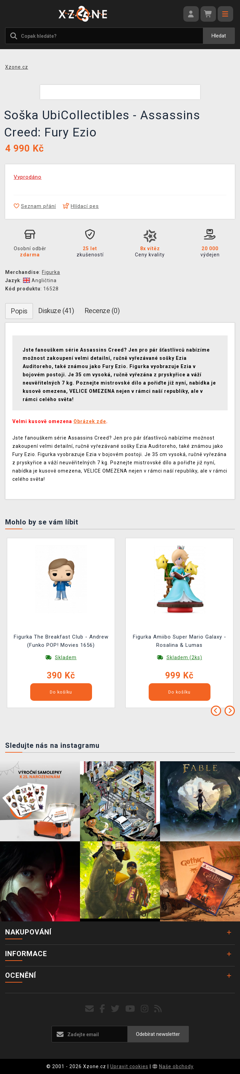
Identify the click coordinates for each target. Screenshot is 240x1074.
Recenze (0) (102, 311)
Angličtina (40, 280)
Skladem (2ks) (184, 657)
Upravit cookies (129, 1066)
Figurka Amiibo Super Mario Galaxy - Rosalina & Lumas (179, 641)
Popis (19, 311)
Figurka (51, 272)
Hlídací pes (81, 206)
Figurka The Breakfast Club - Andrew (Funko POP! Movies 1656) (61, 641)
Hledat (219, 36)
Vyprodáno (28, 177)
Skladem (66, 657)
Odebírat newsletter (158, 1034)
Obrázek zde (89, 421)
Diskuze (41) (56, 311)
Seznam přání (35, 206)
